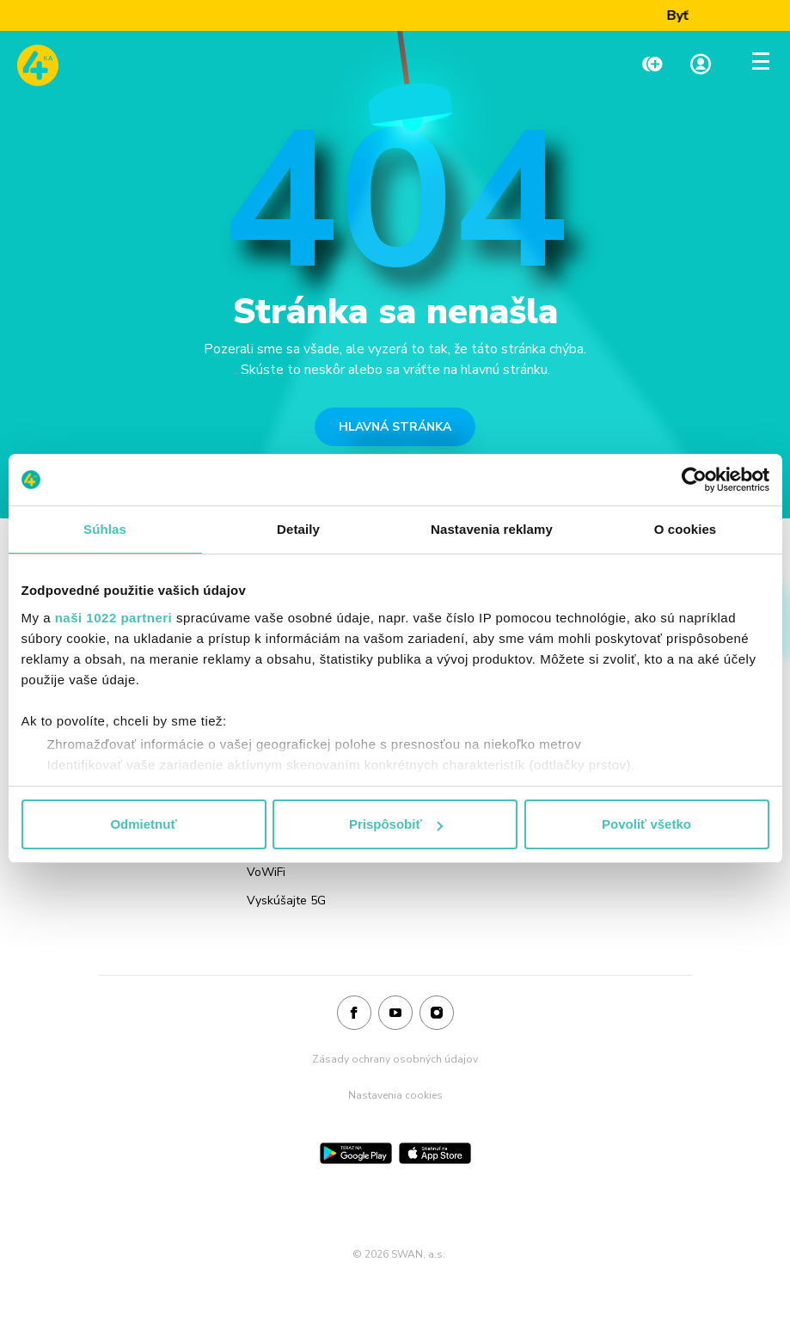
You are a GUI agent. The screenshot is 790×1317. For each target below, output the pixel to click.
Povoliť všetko (646, 824)
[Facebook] (354, 1013)
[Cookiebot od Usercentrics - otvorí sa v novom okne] (694, 480)
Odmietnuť (143, 824)
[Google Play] (356, 1153)
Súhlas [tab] (104, 529)
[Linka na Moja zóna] (700, 65)
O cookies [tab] (685, 529)
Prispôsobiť (396, 824)
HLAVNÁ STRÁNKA (395, 427)
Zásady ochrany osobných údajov (395, 1059)
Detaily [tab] (298, 529)
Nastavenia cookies (395, 1095)
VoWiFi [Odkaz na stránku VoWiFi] (266, 872)
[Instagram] (436, 1013)
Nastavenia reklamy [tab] (492, 529)
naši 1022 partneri (114, 617)
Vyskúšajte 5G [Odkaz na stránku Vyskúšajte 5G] (286, 900)
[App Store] (435, 1153)
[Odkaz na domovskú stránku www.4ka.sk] (37, 65)
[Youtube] (395, 1013)
